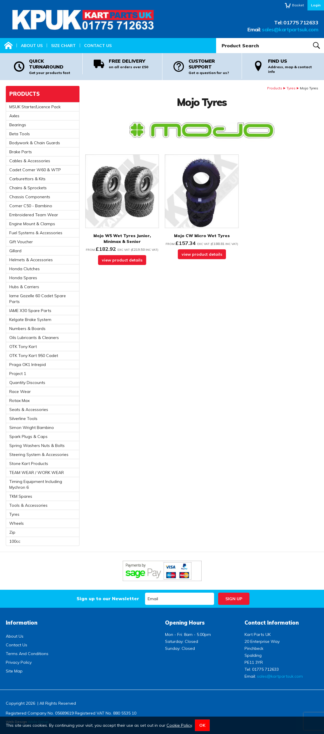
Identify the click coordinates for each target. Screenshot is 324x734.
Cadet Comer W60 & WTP (35, 169)
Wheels (16, 523)
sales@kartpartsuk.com (290, 29)
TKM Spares (20, 496)
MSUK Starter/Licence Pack (35, 106)
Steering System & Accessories (38, 454)
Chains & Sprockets (28, 187)
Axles (14, 115)
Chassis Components (29, 196)
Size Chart (63, 45)
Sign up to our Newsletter (108, 598)
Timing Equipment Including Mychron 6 (35, 484)
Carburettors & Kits (27, 178)
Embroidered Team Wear (33, 214)
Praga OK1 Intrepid (27, 364)
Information (21, 622)
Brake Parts (20, 151)
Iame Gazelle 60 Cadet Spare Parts (37, 298)
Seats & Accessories (28, 409)
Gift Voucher (21, 241)
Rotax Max (19, 400)
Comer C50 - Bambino (30, 205)
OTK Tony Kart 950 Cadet (33, 355)
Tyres (291, 88)
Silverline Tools (23, 418)
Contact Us (98, 45)
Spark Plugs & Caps (28, 436)
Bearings (17, 124)
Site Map (14, 671)
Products (274, 88)
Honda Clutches (24, 268)
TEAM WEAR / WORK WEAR (36, 472)
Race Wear (20, 391)
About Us (32, 45)
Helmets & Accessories (31, 259)
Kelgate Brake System (30, 319)
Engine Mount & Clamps (32, 223)
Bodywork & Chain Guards (34, 142)
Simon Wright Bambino (31, 427)
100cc (14, 541)
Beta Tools (19, 133)
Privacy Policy (19, 662)
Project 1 (17, 373)
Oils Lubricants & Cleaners (34, 337)
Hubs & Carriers (24, 286)
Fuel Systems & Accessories (35, 232)
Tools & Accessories (28, 505)
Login (316, 5)
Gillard (15, 250)
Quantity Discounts (27, 382)
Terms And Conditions (27, 653)
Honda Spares (23, 277)
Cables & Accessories (29, 160)
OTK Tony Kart (23, 346)
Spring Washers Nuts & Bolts (37, 445)
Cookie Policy (179, 725)
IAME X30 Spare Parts (30, 310)
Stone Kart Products (28, 463)
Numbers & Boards (27, 328)
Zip (12, 532)
